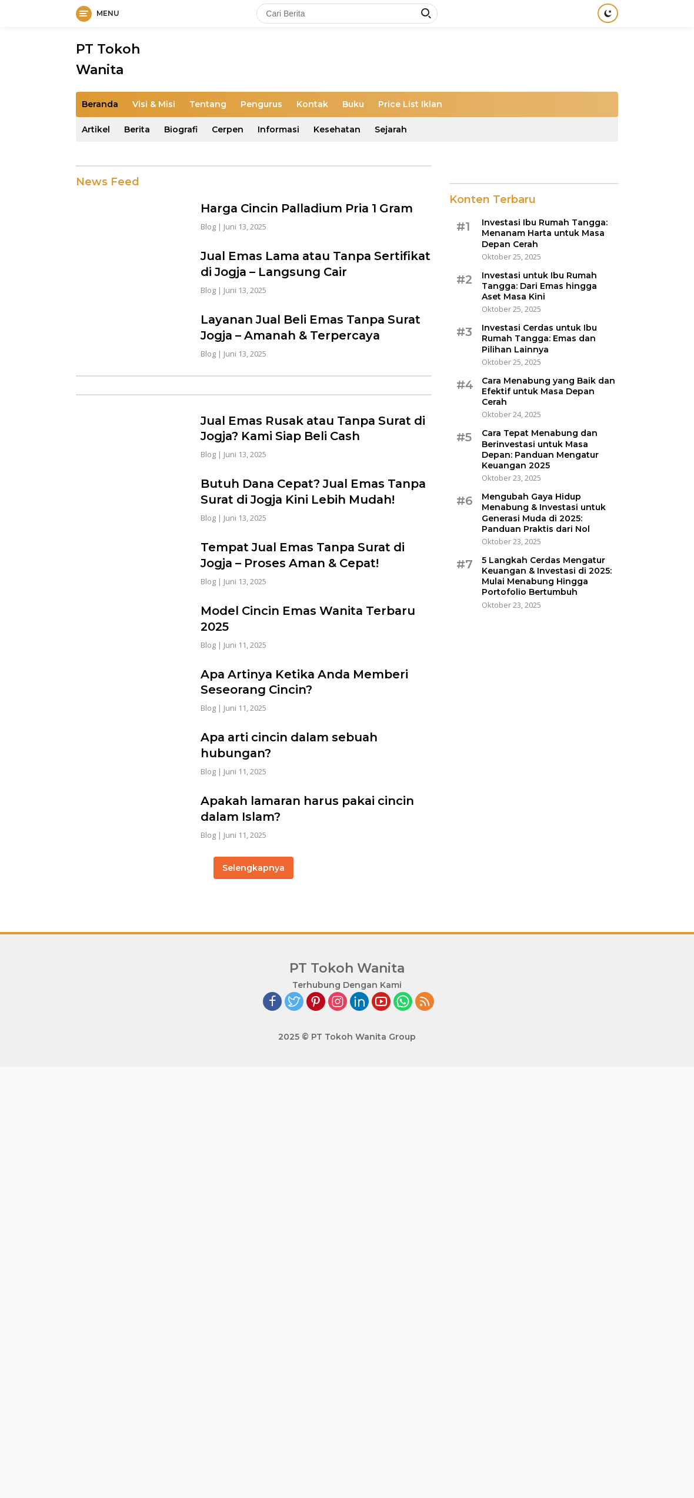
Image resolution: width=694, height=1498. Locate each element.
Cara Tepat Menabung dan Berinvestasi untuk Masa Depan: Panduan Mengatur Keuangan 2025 (540, 449)
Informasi (278, 129)
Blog (208, 226)
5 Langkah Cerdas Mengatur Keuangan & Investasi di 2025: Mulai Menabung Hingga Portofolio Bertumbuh (547, 576)
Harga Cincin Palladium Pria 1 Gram (310, 208)
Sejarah (391, 129)
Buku (353, 104)
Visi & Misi (153, 104)
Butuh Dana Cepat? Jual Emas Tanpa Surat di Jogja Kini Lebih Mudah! (297, 495)
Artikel (96, 129)
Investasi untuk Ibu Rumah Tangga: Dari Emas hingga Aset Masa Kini (539, 286)
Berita (137, 129)
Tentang (207, 104)
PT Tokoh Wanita (347, 974)
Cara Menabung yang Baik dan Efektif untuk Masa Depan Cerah (548, 391)
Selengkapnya (253, 873)
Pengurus (261, 104)
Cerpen (227, 129)
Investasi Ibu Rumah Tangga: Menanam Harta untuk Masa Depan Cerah (545, 233)
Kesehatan (337, 129)
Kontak (312, 104)
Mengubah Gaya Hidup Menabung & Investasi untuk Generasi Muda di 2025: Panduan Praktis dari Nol (544, 512)
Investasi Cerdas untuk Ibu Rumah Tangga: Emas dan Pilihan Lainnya (539, 338)
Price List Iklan (410, 104)
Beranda (100, 104)
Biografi (181, 129)
